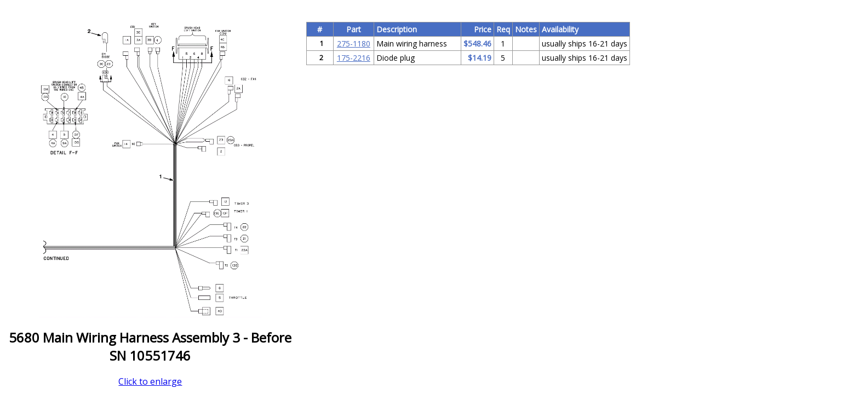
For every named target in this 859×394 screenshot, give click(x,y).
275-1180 (353, 43)
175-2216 (353, 58)
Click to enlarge (150, 381)
